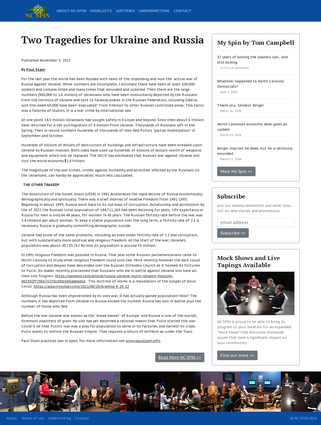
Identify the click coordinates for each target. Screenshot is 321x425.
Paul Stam (35, 69)
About (11, 418)
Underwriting (59, 418)
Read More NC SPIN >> (179, 357)
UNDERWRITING (154, 10)
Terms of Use (32, 418)
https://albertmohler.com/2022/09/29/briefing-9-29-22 (81, 286)
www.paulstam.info (143, 341)
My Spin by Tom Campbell (255, 42)
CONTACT (182, 10)
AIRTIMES (125, 10)
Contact (82, 418)
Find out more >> (237, 355)
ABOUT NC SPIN (71, 10)
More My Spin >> (236, 171)
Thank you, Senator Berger (240, 105)
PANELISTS (101, 10)
